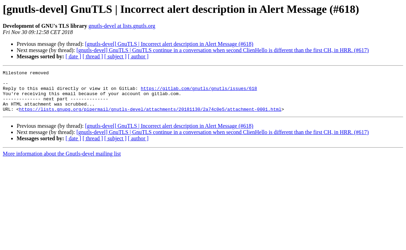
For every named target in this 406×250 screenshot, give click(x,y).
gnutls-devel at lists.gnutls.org (121, 26)
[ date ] (73, 56)
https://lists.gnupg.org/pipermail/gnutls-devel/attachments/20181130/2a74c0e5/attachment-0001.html (150, 117)
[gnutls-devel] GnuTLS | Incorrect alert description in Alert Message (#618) (169, 44)
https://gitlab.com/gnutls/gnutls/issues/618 (199, 92)
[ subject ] (115, 56)
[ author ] (138, 56)
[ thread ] (93, 56)
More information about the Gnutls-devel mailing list (62, 162)
